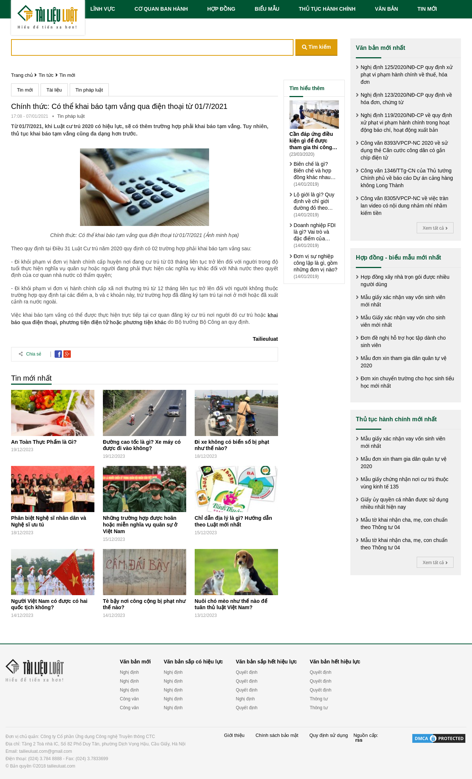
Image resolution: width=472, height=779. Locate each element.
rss (358, 740)
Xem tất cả (435, 228)
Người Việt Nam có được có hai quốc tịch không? (49, 604)
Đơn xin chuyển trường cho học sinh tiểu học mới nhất (407, 382)
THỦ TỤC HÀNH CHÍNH (327, 9)
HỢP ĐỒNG (221, 9)
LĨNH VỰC (102, 9)
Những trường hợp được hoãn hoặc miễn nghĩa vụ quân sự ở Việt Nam (140, 524)
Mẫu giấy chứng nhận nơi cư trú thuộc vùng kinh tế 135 (404, 483)
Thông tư (319, 698)
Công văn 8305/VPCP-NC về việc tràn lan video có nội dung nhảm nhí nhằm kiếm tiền (404, 205)
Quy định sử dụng (328, 735)
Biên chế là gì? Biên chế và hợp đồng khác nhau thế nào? (312, 171)
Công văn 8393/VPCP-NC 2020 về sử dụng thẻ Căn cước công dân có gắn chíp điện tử (404, 150)
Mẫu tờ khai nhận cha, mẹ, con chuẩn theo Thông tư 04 (404, 523)
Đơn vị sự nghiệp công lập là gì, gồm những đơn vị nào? (315, 262)
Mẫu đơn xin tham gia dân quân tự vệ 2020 (404, 361)
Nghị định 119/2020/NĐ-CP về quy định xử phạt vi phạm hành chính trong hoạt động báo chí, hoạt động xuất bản (406, 122)
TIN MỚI (427, 9)
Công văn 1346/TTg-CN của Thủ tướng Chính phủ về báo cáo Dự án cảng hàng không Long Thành (407, 178)
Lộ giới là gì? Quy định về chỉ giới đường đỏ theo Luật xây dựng (314, 201)
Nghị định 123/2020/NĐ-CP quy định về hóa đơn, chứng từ (406, 98)
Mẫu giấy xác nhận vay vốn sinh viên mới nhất (403, 301)
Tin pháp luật (89, 90)
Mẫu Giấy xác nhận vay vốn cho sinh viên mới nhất (403, 321)
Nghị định (129, 672)
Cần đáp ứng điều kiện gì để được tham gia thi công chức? (311, 141)
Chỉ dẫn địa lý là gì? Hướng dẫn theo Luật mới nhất (233, 521)
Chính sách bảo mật (277, 735)
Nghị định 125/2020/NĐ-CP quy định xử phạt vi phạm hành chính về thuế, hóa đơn (406, 74)
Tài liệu (54, 90)
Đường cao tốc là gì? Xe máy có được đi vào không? (142, 445)
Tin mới (67, 75)
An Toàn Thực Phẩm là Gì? (44, 442)
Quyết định (246, 672)
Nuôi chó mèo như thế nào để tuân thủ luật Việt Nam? (231, 604)
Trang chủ (22, 75)
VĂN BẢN (386, 9)
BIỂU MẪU (267, 9)
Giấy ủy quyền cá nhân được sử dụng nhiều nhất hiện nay (404, 503)
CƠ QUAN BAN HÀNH (161, 9)
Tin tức (46, 75)
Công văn (129, 698)
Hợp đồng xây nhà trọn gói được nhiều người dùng (405, 280)
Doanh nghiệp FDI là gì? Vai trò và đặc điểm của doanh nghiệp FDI (315, 232)
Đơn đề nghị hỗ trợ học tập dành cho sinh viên (403, 341)
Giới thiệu (234, 735)
